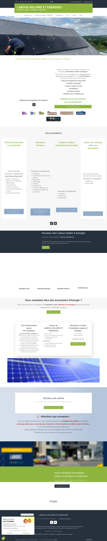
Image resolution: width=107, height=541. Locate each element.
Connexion (89, 539)
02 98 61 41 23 (78, 339)
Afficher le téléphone (77, 1)
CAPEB (55, 539)
